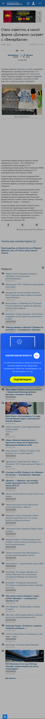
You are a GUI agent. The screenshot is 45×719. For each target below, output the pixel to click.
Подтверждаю (22, 379)
